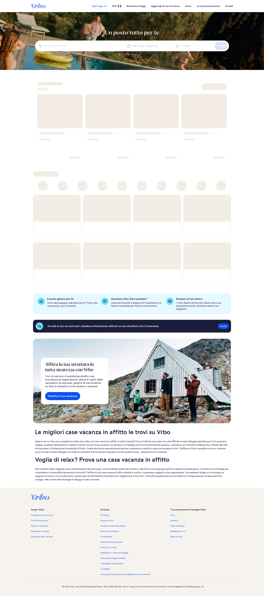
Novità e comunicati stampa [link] (113, 526)
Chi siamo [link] (105, 515)
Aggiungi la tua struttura (165, 6)
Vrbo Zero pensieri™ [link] (40, 520)
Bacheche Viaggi (136, 6)
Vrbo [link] (172, 515)
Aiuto (188, 6)
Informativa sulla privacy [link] (111, 542)
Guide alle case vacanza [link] (42, 536)
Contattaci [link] (105, 569)
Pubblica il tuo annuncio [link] (42, 515)
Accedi (229, 6)
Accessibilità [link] (106, 536)
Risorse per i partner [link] (40, 531)
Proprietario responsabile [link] (112, 563)
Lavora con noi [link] (107, 520)
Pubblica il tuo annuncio (62, 396)
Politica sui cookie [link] (109, 547)
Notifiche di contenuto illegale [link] (114, 552)
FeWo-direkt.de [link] (177, 526)
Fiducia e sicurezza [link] (39, 526)
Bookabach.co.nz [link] (178, 531)
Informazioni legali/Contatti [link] (113, 558)
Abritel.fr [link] (174, 520)
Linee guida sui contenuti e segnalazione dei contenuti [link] (125, 574)
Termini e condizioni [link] (110, 531)
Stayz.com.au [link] (176, 536)
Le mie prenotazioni (208, 6)
